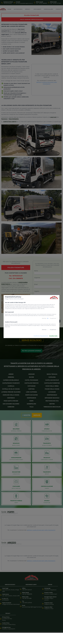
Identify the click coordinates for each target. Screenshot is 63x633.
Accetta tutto (53, 336)
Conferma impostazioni (41, 336)
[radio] (47, 318)
